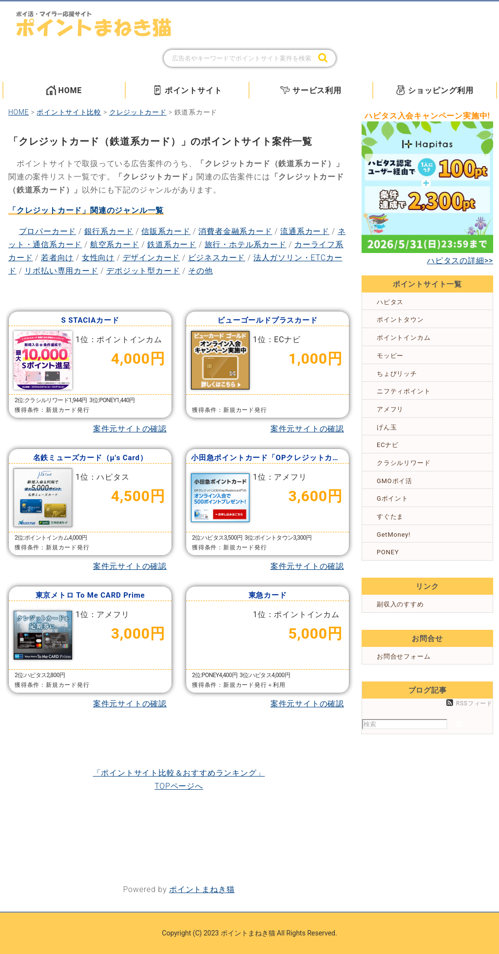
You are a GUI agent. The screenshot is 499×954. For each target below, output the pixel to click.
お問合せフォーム (403, 656)
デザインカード (151, 257)
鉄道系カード (171, 244)
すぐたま (390, 516)
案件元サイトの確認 (130, 428)
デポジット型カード (143, 270)
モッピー (390, 355)
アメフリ (390, 409)
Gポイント (392, 498)
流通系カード (304, 231)
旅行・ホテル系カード (246, 244)
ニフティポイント (403, 391)
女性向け (98, 257)
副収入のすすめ (400, 604)
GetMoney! (393, 534)
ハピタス (390, 302)
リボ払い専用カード (61, 270)
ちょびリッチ (397, 373)
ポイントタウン (400, 319)
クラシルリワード (403, 463)
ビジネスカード (217, 257)
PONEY (388, 552)
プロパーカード (48, 231)
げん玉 (387, 427)
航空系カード (114, 244)
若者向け (57, 257)
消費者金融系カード (235, 231)
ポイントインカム (403, 337)
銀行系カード (109, 231)
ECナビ (388, 444)
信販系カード (166, 231)
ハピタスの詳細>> (460, 260)
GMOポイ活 (394, 481)
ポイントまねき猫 (201, 889)
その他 (200, 270)
